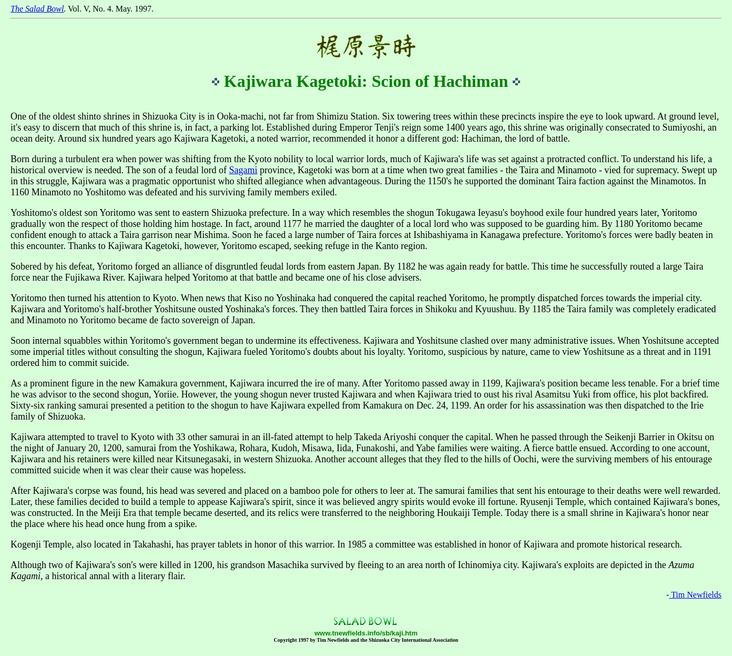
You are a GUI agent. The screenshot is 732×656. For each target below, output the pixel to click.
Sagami (243, 170)
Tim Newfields (695, 594)
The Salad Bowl (37, 8)
